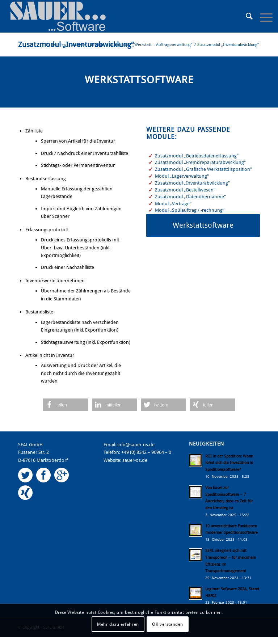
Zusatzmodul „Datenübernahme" (190, 196)
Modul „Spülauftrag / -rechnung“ (189, 210)
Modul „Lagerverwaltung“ (182, 176)
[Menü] (263, 16)
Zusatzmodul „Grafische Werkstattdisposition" (203, 169)
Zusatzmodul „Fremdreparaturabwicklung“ (200, 162)
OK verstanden (167, 624)
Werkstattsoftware (139, 80)
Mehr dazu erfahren (118, 624)
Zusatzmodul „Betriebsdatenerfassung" (197, 156)
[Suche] (246, 16)
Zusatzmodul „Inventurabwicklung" (192, 183)
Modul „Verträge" (173, 203)
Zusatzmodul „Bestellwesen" (185, 190)
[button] (65, 404)
